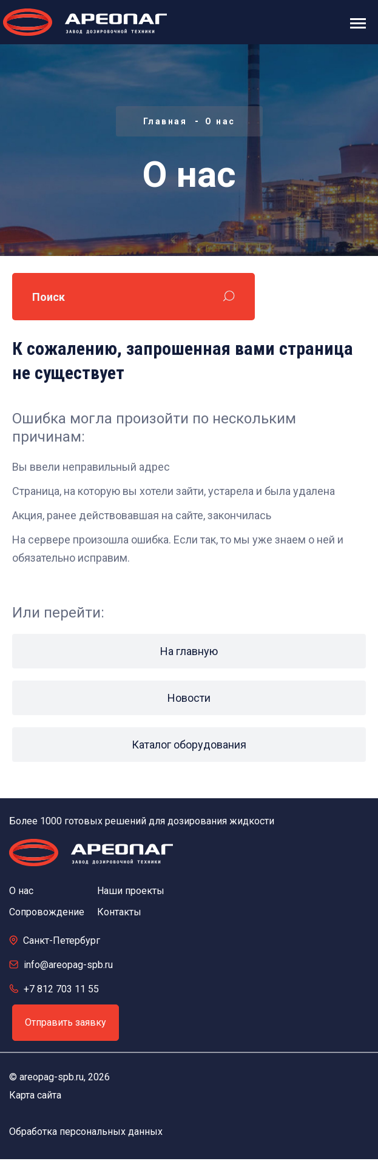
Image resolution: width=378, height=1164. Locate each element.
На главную (189, 651)
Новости (189, 697)
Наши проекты (130, 891)
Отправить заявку (65, 1022)
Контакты (119, 912)
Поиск (48, 297)
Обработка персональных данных (86, 1131)
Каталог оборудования (189, 744)
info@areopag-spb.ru (68, 965)
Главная (165, 121)
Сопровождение (46, 912)
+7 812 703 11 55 (61, 989)
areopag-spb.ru (51, 1077)
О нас (220, 121)
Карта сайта (35, 1095)
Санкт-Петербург (61, 940)
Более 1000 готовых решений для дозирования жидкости (141, 821)
